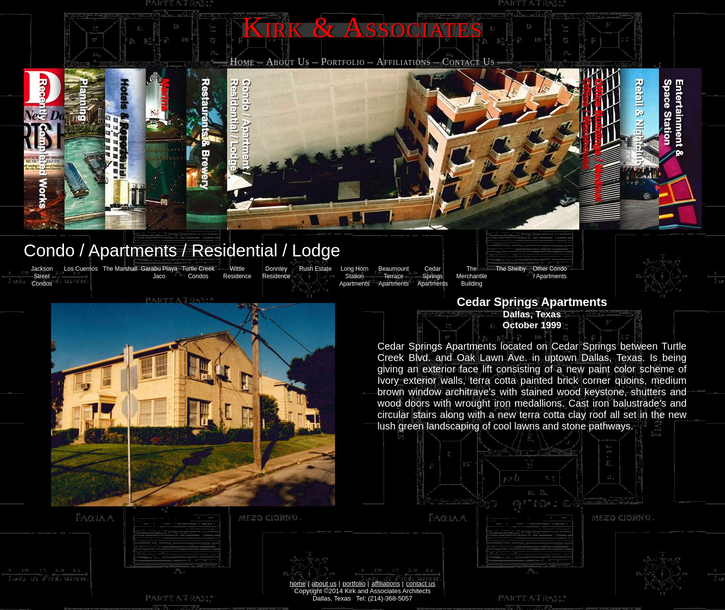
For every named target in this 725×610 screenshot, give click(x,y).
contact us (420, 583)
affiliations (385, 583)
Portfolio (343, 61)
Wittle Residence (237, 272)
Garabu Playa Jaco (159, 272)
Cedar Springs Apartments (432, 276)
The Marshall (120, 268)
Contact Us (468, 61)
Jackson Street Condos (42, 276)
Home (242, 61)
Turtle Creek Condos (198, 272)
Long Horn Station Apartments (354, 276)
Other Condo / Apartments (550, 272)
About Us (288, 61)
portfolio (353, 583)
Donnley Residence (277, 272)
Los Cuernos (81, 268)
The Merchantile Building (472, 276)
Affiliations (403, 61)
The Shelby (511, 268)
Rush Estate (315, 268)
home (298, 583)
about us (324, 583)
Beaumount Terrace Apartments (393, 276)
